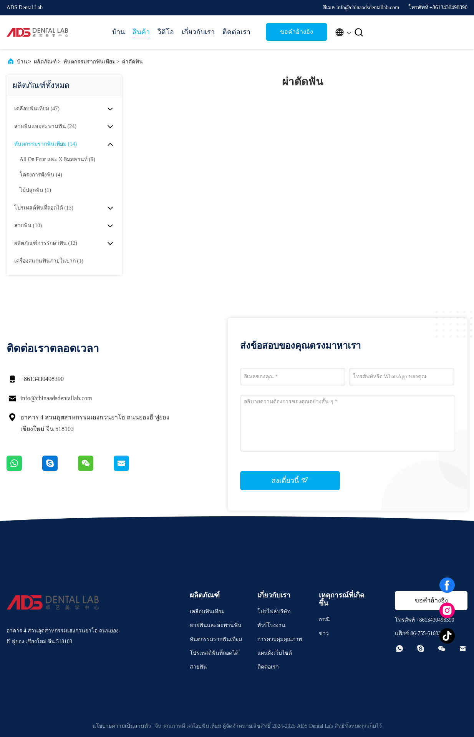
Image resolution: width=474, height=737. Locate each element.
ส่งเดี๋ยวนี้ (290, 480)
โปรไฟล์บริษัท (273, 611)
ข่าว (324, 633)
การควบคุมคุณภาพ (279, 639)
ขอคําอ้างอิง (296, 31)
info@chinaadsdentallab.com (56, 398)
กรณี (324, 619)
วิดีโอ (165, 32)
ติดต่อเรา (236, 32)
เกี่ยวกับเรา (198, 32)
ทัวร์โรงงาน (271, 625)
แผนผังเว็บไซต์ (274, 653)
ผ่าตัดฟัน (132, 62)
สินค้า (141, 32)
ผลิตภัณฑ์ (45, 62)
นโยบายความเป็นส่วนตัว (121, 726)
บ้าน (118, 32)
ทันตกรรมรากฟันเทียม (89, 62)
